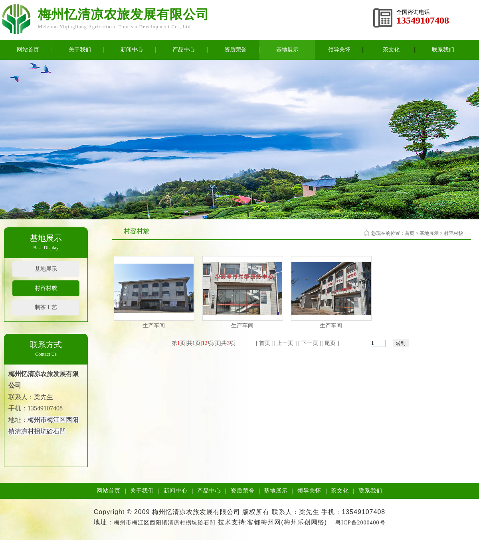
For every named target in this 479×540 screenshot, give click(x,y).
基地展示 (287, 50)
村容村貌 (46, 288)
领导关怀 (339, 50)
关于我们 (80, 50)
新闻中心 (132, 50)
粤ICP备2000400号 (360, 523)
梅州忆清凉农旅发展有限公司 (123, 14)
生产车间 (154, 326)
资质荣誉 (235, 50)
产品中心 (183, 50)
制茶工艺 (46, 307)
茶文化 (391, 50)
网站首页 (28, 50)
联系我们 (443, 50)
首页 (409, 233)
